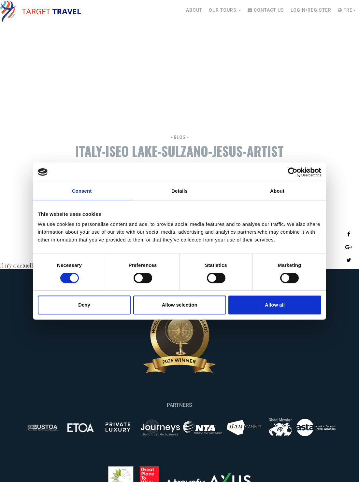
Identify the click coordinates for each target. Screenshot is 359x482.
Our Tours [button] (225, 10)
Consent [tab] (82, 191)
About (194, 10)
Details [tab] (179, 191)
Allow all (275, 305)
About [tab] (277, 191)
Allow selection (179, 305)
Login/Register (311, 10)
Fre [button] (347, 10)
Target (51, 11)
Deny (84, 305)
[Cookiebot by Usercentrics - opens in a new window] (292, 172)
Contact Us (266, 10)
